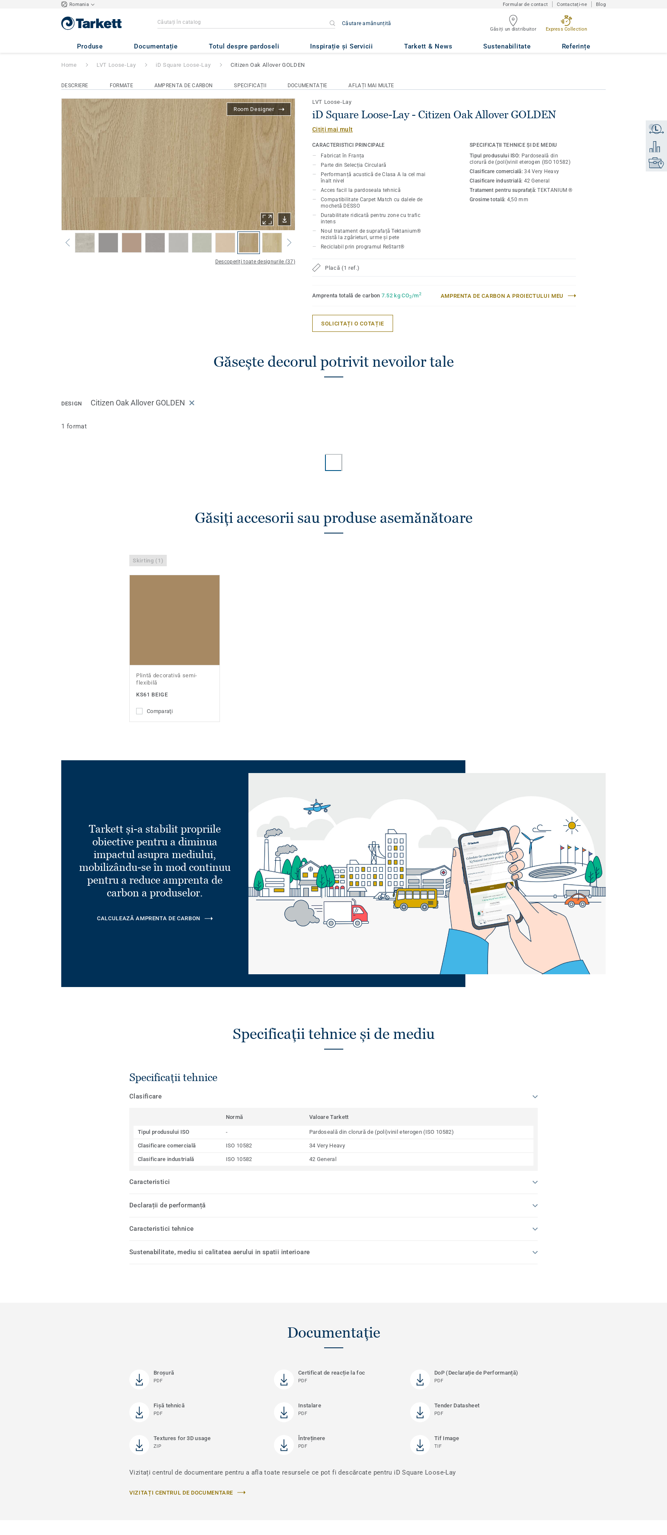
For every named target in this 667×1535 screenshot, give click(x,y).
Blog (601, 4)
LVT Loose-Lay (116, 65)
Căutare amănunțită (366, 23)
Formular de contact (525, 4)
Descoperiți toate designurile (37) (255, 262)
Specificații (250, 85)
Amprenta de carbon (183, 85)
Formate (121, 85)
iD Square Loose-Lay (183, 65)
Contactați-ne (572, 4)
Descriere (74, 85)
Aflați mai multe (371, 85)
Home (69, 65)
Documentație (308, 85)
